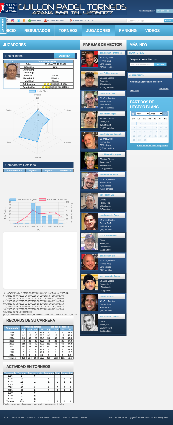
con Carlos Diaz (107, 93)
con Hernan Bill (107, 256)
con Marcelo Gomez (109, 317)
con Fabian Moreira (109, 73)
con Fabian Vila (107, 195)
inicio (6, 418)
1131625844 (34, 21)
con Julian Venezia (109, 235)
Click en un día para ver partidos (152, 146)
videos (152, 30)
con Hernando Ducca (110, 276)
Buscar (168, 21)
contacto (85, 418)
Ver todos (163, 88)
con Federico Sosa (109, 174)
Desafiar (64, 55)
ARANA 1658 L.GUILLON (82, 21)
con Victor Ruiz (107, 296)
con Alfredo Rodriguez (110, 154)
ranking (128, 30)
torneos (68, 30)
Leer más (134, 90)
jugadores (98, 30)
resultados (37, 30)
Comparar (160, 64)
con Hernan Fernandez (111, 53)
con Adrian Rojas (108, 114)
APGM (75, 418)
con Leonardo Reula (109, 215)
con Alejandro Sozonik (111, 134)
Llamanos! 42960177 (55, 21)
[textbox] (145, 21)
